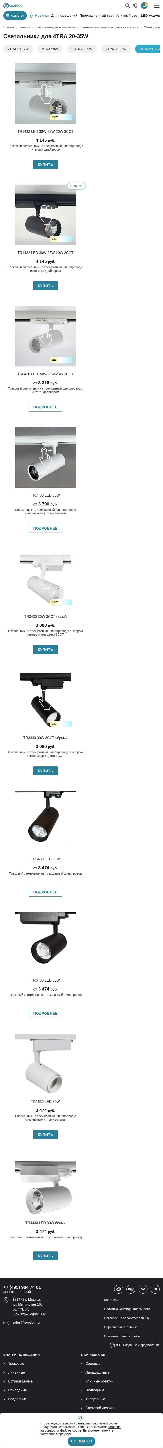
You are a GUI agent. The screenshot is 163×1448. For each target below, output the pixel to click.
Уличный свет (127, 15)
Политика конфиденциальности (127, 1309)
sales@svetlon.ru (26, 1322)
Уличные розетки (97, 1381)
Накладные (15, 1390)
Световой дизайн (97, 1408)
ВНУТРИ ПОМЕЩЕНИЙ (21, 1355)
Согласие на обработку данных (126, 1318)
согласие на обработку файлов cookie (80, 1428)
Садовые (90, 1363)
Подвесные (15, 1399)
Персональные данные (120, 1327)
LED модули (151, 15)
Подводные (92, 1390)
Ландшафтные (95, 1372)
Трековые (13, 1363)
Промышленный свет (97, 15)
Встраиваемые (18, 1381)
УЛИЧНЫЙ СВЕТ (94, 1355)
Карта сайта (113, 1300)
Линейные (14, 1372)
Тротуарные (93, 1399)
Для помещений (64, 15)
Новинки (39, 15)
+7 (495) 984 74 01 (22, 1287)
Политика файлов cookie (122, 1336)
